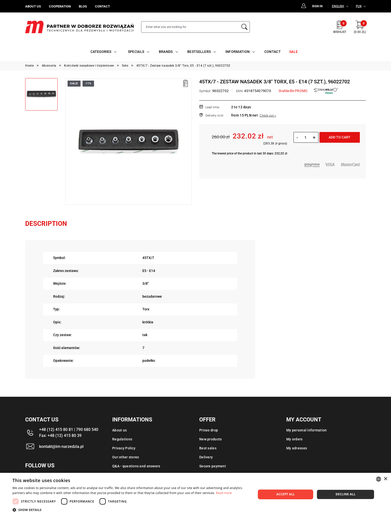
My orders (294, 439)
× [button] (385, 479)
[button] (130, 509)
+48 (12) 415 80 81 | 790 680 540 (68, 429)
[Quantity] (305, 137)
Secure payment (212, 466)
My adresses (296, 448)
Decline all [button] (346, 494)
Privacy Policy (123, 448)
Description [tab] (46, 223)
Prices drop (208, 430)
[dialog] (195, 494)
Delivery (206, 457)
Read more (224, 493)
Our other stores (125, 457)
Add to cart (340, 137)
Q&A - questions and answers (136, 466)
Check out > (268, 115)
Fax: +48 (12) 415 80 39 (60, 435)
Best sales (207, 448)
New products (210, 439)
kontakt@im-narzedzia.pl (61, 446)
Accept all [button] (285, 494)
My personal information (306, 430)
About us (119, 430)
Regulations (122, 439)
